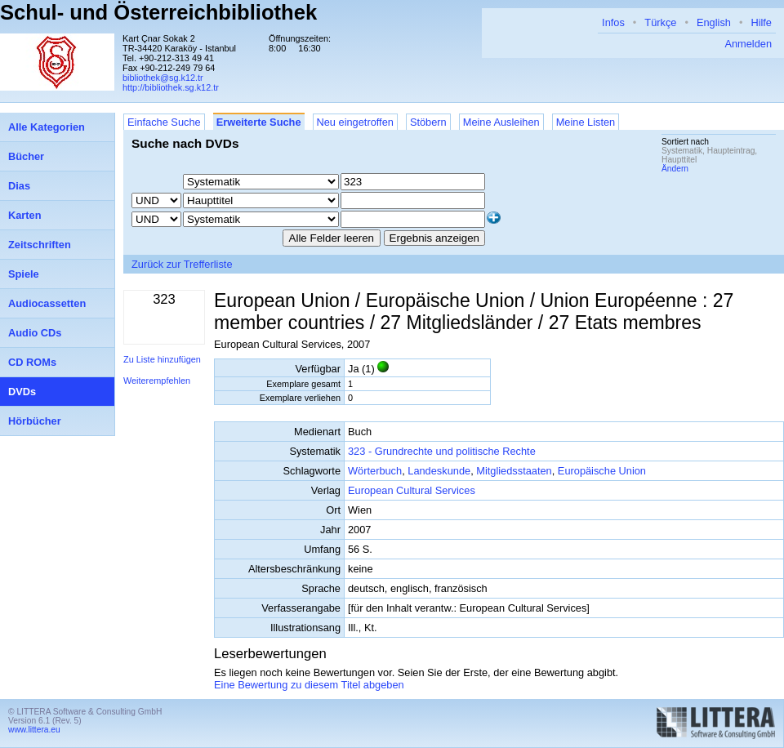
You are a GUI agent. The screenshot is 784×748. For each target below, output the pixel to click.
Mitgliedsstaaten (513, 471)
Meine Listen (586, 122)
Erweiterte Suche (258, 122)
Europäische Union (602, 471)
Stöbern (428, 122)
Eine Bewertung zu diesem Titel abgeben (309, 685)
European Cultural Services (411, 490)
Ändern (675, 168)
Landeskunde (439, 471)
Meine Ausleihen (501, 122)
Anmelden (748, 44)
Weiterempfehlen (156, 380)
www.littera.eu (34, 729)
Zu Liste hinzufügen (162, 359)
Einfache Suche (164, 122)
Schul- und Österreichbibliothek (158, 12)
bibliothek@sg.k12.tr (162, 77)
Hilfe (761, 22)
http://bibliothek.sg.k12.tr (170, 87)
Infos (613, 22)
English (714, 22)
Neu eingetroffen (355, 122)
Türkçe (660, 22)
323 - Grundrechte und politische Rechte (442, 451)
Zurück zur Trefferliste (182, 264)
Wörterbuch (375, 471)
